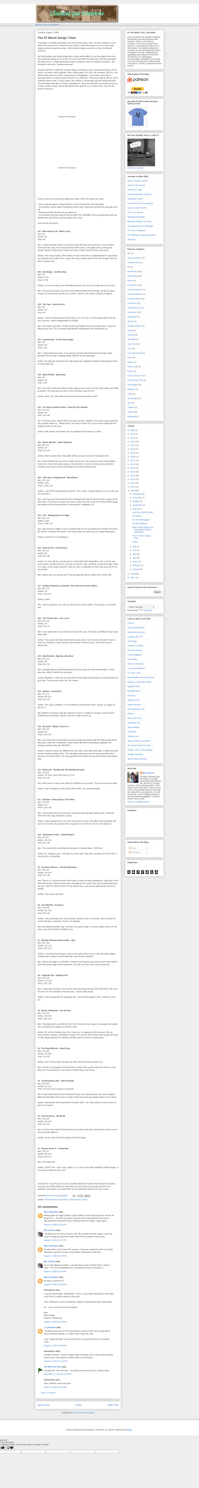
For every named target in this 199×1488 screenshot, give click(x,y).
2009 (132, 491)
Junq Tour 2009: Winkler (142, 512)
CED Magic (132, 641)
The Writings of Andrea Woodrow (141, 235)
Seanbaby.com (133, 723)
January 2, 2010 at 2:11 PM (55, 1361)
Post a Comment (48, 1393)
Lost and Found (134, 353)
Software (131, 389)
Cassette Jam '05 (134, 637)
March (136, 561)
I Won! (135, 542)
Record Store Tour (135, 380)
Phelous (130, 714)
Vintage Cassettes (135, 754)
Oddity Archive (133, 700)
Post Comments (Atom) (84, 1413)
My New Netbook (139, 523)
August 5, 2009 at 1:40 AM (55, 1322)
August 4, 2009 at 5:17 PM (55, 1240)
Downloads (132, 317)
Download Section (135, 199)
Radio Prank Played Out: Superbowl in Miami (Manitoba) (143, 529)
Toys (129, 403)
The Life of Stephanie (136, 230)
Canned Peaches (134, 289)
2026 (132, 430)
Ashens (130, 623)
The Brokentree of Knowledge (140, 226)
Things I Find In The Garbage (140, 750)
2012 (132, 479)
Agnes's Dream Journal (137, 181)
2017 (132, 460)
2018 (132, 457)
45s (129, 253)
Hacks (130, 330)
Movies (130, 362)
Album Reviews (50, 1199)
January (136, 569)
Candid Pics (132, 285)
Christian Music (134, 299)
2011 (132, 483)
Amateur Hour (133, 262)
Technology (132, 398)
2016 (132, 464)
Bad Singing (75, 1199)
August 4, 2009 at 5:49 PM (55, 1271)
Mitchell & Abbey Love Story (139, 221)
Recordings (132, 385)
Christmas (131, 303)
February (137, 565)
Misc (129, 357)
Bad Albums (64, 1199)
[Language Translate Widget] (141, 607)
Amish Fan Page (134, 190)
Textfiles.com (133, 736)
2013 (132, 475)
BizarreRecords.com (136, 632)
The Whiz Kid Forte (52, 1367)
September (138, 505)
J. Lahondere (50, 1327)
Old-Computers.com (136, 709)
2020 (132, 449)
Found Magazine (134, 655)
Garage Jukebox (134, 326)
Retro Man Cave (134, 718)
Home (78, 1405)
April (135, 558)
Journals (131, 335)
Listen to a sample (135, 168)
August (136, 509)
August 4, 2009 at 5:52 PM (55, 1284)
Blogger (129, 1430)
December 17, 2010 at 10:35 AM (57, 1374)
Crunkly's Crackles (135, 646)
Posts (132, 848)
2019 (132, 453)
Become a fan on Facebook (47, 24)
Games (130, 321)
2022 (132, 441)
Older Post (113, 1405)
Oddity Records (134, 705)
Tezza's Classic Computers (139, 741)
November (137, 498)
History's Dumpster (135, 664)
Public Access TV (134, 376)
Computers (132, 312)
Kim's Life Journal (135, 212)
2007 (132, 578)
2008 (132, 574)
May (135, 554)
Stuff (129, 394)
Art (128, 267)
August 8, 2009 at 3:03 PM (55, 1345)
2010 (132, 487)
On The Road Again (140, 520)
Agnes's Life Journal (136, 185)
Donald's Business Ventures (139, 194)
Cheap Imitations (134, 294)
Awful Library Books (135, 627)
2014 (132, 472)
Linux (129, 348)
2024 (132, 434)
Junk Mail (131, 339)
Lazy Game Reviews (136, 668)
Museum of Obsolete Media (139, 682)
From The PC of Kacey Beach (140, 203)
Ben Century (49, 1230)
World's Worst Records (137, 759)
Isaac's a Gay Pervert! (136, 208)
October (136, 501)
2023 (132, 438)
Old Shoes (136, 516)
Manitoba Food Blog (136, 217)
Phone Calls (132, 367)
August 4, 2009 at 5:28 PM (55, 1256)
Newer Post (44, 1405)
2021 (132, 445)
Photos (130, 371)
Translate (145, 610)
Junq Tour (131, 344)
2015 (132, 468)
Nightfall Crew (133, 686)
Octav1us (131, 695)
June (135, 550)
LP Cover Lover (134, 673)
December (137, 494)
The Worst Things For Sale (138, 745)
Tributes (130, 407)
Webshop (131, 239)
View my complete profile (138, 802)
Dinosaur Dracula (134, 650)
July (135, 546)
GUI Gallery (132, 659)
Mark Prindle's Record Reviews (140, 677)
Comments (135, 852)
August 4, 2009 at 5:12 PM (55, 1224)
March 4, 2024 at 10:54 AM (55, 1387)
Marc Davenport (51, 1212)
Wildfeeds (131, 416)
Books (130, 280)
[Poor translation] (10, 1448)
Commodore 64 (134, 308)
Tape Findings (133, 727)
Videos (84, 1199)
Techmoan (131, 732)
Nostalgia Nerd (133, 691)
